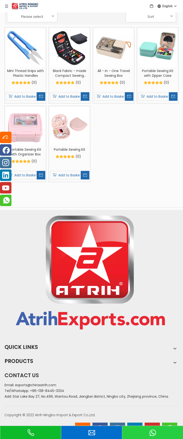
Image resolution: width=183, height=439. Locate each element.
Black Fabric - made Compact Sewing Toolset (69, 73)
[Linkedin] (5, 175)
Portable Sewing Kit (69, 149)
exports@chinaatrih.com (35, 385)
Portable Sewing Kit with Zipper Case (157, 73)
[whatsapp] (5, 200)
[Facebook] (5, 150)
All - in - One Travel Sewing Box (113, 73)
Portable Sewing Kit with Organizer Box (25, 152)
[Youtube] (5, 187)
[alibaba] (5, 137)
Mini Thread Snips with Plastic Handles (25, 73)
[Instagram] (5, 162)
